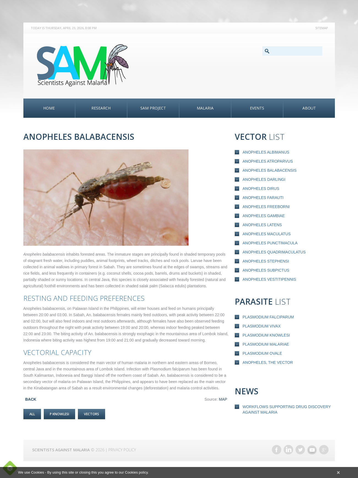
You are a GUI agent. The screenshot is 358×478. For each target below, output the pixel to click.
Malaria (205, 108)
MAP (223, 399)
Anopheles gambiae (264, 216)
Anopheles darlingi (264, 179)
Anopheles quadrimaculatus (274, 252)
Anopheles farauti (263, 197)
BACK (30, 399)
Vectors (97, 414)
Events (257, 108)
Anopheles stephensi (266, 261)
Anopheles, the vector (268, 362)
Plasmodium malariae (266, 344)
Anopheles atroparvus (268, 161)
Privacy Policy (122, 447)
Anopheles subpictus (266, 270)
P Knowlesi (62, 414)
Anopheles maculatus (267, 234)
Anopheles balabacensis (270, 170)
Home (49, 108)
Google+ (324, 447)
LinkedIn (288, 447)
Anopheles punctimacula (270, 243)
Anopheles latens (262, 225)
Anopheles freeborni (266, 206)
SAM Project (153, 108)
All (32, 414)
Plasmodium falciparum (268, 317)
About (309, 108)
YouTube (312, 447)
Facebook (276, 447)
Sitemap (321, 28)
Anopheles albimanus (266, 152)
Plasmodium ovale (262, 353)
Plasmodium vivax (262, 326)
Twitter (300, 447)
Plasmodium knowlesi (266, 335)
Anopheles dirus (261, 188)
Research (101, 108)
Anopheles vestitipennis (269, 279)
